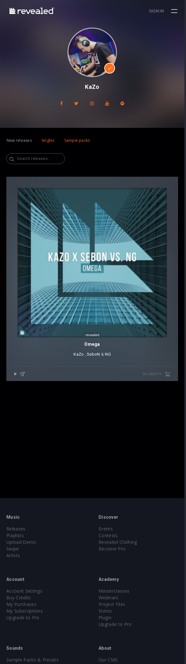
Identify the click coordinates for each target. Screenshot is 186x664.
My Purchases (21, 604)
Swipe (12, 549)
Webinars (109, 598)
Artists (13, 555)
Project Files (112, 604)
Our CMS (109, 660)
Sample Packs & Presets (32, 660)
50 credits (158, 376)
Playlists (15, 535)
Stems (106, 611)
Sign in (158, 11)
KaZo (79, 355)
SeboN (94, 355)
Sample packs (77, 140)
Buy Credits (18, 598)
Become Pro (112, 549)
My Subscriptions (24, 611)
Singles (48, 140)
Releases (16, 529)
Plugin (105, 618)
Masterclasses (114, 591)
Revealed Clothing (118, 542)
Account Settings (24, 591)
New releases (19, 140)
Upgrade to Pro (22, 618)
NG (109, 355)
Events (106, 529)
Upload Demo (21, 542)
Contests (109, 535)
